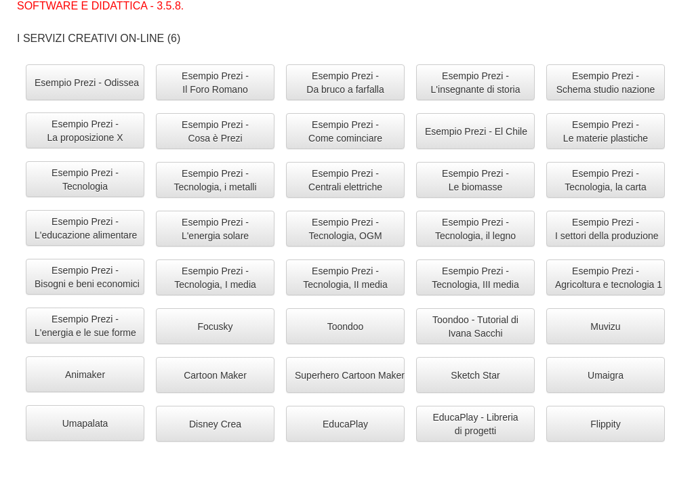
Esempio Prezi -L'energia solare (215, 229)
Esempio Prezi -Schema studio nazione (605, 82)
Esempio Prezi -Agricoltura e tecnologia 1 (608, 278)
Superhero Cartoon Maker (350, 375)
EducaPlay (345, 424)
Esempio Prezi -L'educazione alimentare (86, 228)
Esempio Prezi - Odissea (87, 82)
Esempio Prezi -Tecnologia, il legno (475, 229)
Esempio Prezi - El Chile (476, 131)
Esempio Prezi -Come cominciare (345, 131)
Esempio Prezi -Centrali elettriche (345, 180)
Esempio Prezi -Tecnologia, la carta (606, 180)
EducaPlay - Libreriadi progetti (475, 424)
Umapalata (85, 423)
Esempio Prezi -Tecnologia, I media (215, 278)
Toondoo (345, 326)
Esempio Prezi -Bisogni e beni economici (87, 277)
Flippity (605, 424)
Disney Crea (215, 424)
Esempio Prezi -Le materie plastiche (605, 131)
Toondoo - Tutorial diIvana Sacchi (475, 326)
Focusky (214, 326)
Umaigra (606, 375)
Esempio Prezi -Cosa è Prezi (215, 131)
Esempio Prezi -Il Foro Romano (215, 82)
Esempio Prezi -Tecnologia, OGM (345, 229)
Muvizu (605, 326)
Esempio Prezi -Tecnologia (85, 179)
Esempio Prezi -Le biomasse (475, 180)
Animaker (85, 374)
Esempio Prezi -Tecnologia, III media (475, 278)
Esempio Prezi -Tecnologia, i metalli (215, 180)
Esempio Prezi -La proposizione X (85, 131)
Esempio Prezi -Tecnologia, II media (345, 278)
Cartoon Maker (215, 375)
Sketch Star (475, 375)
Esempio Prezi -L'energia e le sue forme (85, 326)
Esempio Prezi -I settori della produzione (607, 229)
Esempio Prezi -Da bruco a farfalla (345, 82)
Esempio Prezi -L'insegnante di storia (475, 82)
